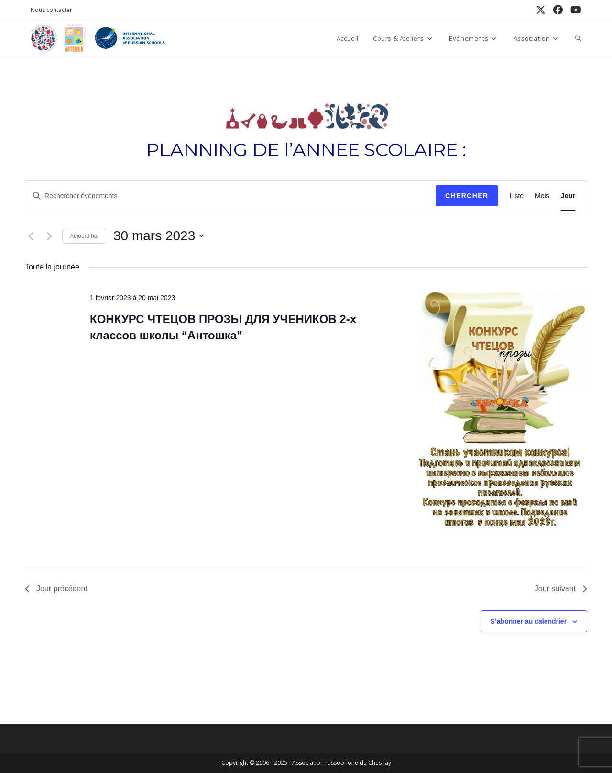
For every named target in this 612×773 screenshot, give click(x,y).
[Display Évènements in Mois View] (542, 196)
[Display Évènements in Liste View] (517, 196)
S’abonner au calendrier (529, 621)
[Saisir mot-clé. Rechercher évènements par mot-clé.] (230, 196)
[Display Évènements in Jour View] (568, 196)
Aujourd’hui (84, 236)
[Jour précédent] (30, 236)
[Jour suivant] (49, 236)
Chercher (467, 196)
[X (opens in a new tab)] (540, 10)
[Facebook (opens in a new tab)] (558, 10)
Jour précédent (56, 588)
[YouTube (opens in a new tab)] (574, 10)
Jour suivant (561, 588)
